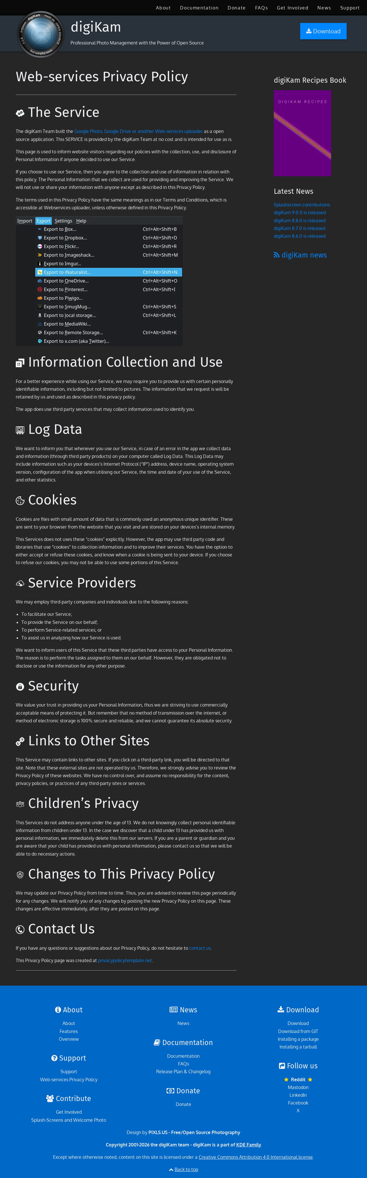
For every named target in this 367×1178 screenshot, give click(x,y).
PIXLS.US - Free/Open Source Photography (194, 1132)
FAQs (261, 8)
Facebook (298, 1103)
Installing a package (298, 1039)
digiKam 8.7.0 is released (299, 228)
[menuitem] (163, 7)
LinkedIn (298, 1095)
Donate (237, 8)
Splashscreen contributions (302, 205)
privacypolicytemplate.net (125, 960)
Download (298, 1023)
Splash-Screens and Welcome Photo (68, 1120)
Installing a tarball (298, 1047)
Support (350, 8)
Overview (69, 1039)
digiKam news (300, 255)
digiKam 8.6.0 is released (299, 236)
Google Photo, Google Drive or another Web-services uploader (138, 131)
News (324, 8)
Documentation (199, 8)
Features (69, 1031)
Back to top (186, 1169)
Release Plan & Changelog (183, 1071)
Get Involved (292, 8)
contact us (200, 948)
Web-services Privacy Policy (68, 1079)
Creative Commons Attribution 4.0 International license (256, 1157)
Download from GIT (298, 1031)
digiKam (96, 27)
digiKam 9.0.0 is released (300, 212)
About (163, 8)
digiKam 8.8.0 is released (299, 220)
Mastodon (298, 1087)
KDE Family (248, 1145)
